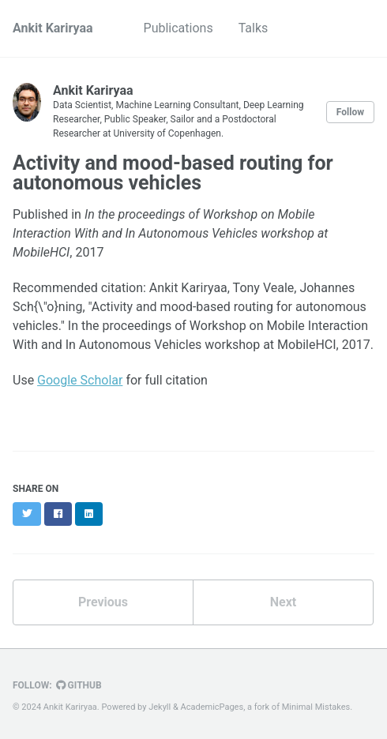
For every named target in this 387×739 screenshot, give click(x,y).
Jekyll (159, 707)
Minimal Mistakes (316, 707)
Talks (254, 28)
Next (283, 602)
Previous (103, 602)
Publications (178, 28)
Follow (350, 112)
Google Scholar (79, 380)
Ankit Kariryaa (53, 28)
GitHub (79, 685)
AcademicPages (212, 707)
